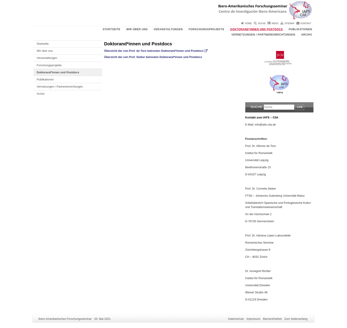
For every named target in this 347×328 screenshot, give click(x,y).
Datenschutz (236, 318)
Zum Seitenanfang (295, 318)
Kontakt (306, 23)
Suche (262, 23)
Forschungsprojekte (206, 29)
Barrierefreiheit (272, 318)
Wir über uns (137, 29)
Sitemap (289, 23)
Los (300, 107)
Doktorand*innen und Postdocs (256, 29)
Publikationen (300, 29)
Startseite (111, 29)
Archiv (306, 34)
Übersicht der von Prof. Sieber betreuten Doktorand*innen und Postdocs (153, 57)
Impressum (253, 318)
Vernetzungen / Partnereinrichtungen (263, 34)
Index (275, 23)
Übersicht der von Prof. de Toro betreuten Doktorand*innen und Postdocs (154, 50)
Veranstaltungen (168, 29)
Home (248, 23)
